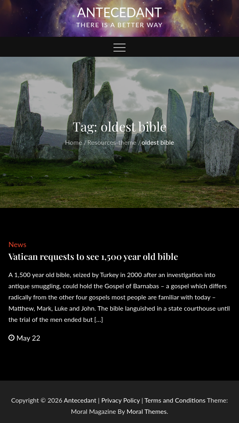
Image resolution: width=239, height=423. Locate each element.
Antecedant (119, 12)
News (17, 244)
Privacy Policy (120, 400)
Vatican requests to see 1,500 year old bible (93, 256)
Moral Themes (146, 411)
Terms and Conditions (175, 400)
